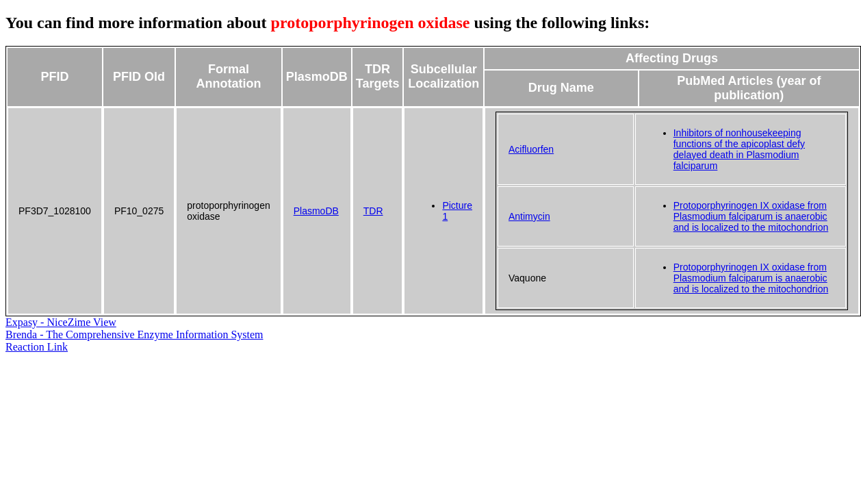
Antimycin (529, 216)
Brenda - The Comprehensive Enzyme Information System (134, 334)
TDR (373, 210)
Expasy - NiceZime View (60, 322)
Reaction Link (36, 347)
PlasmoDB (316, 210)
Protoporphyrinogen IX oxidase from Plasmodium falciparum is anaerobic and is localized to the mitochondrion (750, 216)
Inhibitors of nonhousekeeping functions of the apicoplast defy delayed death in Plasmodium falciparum (739, 149)
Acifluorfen (531, 149)
